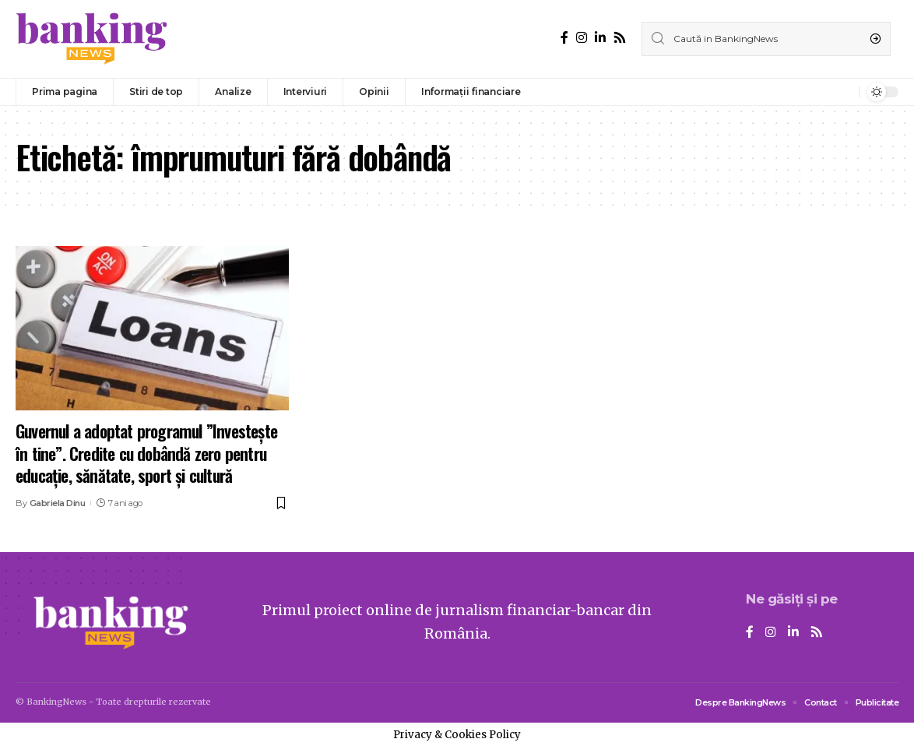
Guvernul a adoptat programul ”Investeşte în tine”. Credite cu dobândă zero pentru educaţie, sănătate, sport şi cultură (146, 452)
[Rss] (620, 37)
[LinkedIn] (600, 37)
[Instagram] (581, 37)
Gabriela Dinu (58, 503)
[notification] (843, 92)
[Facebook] (564, 37)
